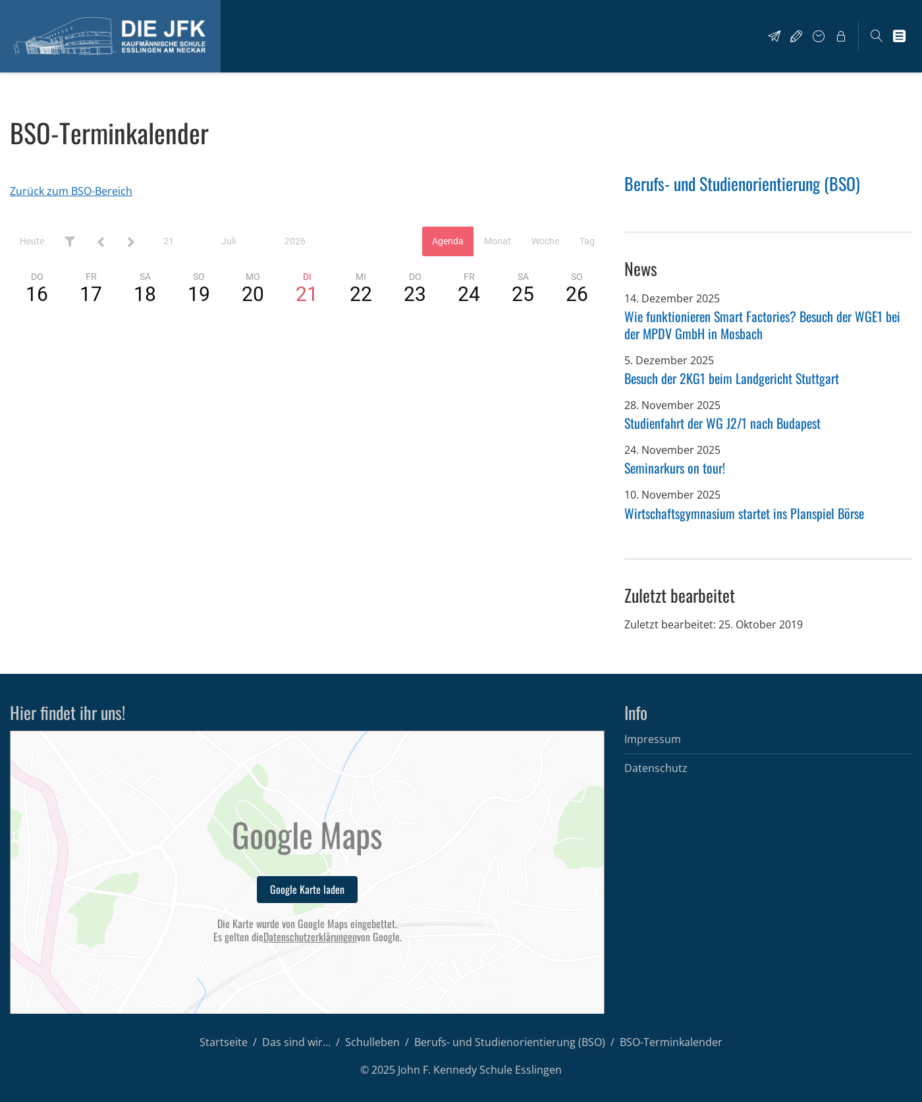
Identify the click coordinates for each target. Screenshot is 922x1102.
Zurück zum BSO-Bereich (71, 191)
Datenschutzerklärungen (310, 937)
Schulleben (372, 1042)
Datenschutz (656, 768)
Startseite (224, 1042)
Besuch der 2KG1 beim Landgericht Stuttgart (731, 378)
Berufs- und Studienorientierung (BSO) (742, 183)
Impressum (652, 739)
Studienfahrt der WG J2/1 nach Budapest (722, 423)
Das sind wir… (296, 1042)
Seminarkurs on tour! (674, 468)
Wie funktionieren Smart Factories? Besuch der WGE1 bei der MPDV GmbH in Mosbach (762, 324)
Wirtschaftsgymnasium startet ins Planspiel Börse (744, 513)
